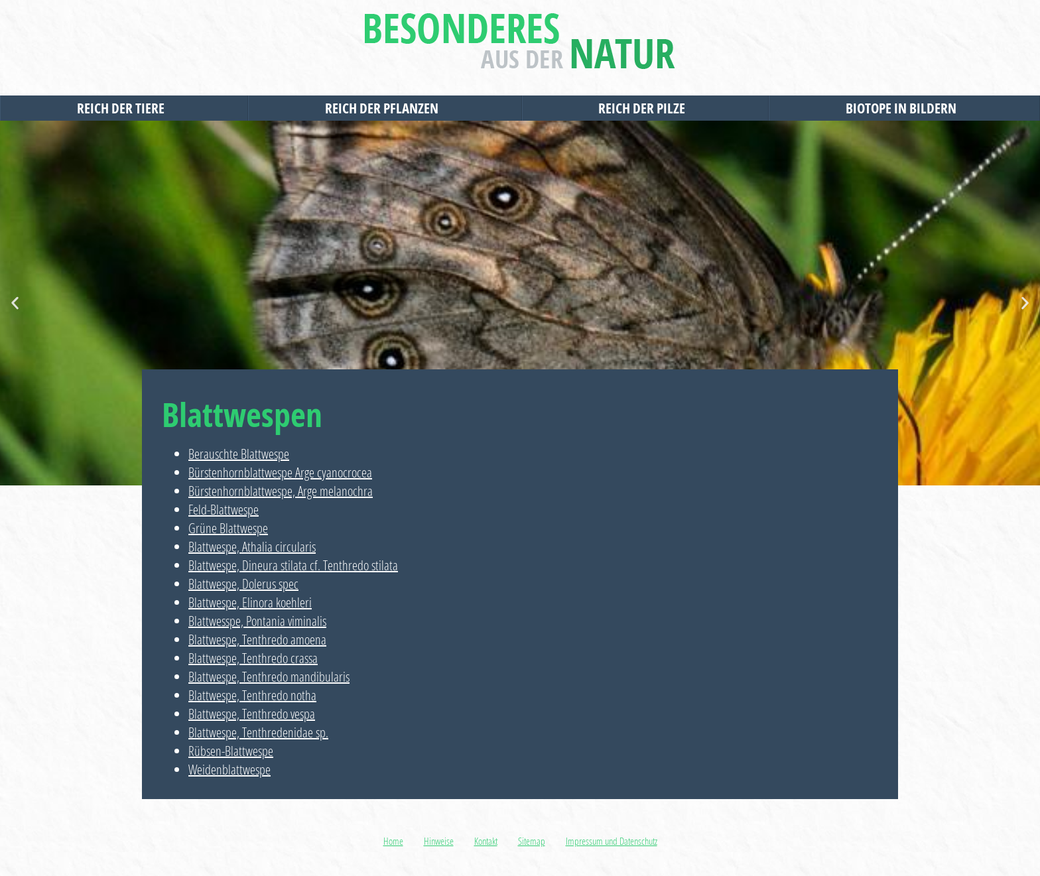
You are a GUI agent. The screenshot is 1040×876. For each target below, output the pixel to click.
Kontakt (485, 840)
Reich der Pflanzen (385, 108)
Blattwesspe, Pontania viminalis (257, 621)
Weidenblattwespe (229, 770)
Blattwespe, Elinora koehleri (250, 602)
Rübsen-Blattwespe (230, 751)
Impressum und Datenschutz (611, 840)
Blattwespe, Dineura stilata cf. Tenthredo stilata (293, 565)
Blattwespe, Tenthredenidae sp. (258, 732)
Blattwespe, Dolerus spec (243, 584)
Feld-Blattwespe (223, 510)
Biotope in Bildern (904, 108)
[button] (15, 303)
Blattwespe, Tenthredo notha (252, 695)
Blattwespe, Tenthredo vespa (251, 714)
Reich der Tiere (124, 108)
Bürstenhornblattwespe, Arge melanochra (280, 491)
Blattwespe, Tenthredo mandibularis (269, 677)
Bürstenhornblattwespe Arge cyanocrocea (280, 472)
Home (393, 840)
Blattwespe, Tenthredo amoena (257, 640)
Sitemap (531, 840)
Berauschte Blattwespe (238, 454)
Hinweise (439, 840)
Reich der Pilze (645, 108)
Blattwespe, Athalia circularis (252, 547)
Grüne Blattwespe (228, 528)
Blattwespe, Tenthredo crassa (253, 658)
